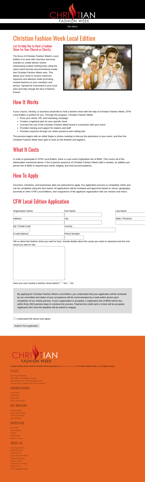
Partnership (15, 435)
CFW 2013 (15, 398)
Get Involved (19, 405)
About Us (17, 443)
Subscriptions (16, 430)
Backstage (17, 423)
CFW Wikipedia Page (19, 469)
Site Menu (72, 26)
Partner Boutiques (18, 458)
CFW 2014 (15, 395)
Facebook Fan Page (19, 463)
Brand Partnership (18, 413)
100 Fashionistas (17, 415)
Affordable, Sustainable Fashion (24, 378)
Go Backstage (16, 410)
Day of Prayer (16, 418)
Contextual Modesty (19, 376)
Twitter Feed (16, 466)
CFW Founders (17, 450)
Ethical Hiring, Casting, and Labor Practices (28, 383)
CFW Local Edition (18, 401)
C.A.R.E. (15, 370)
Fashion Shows (20, 388)
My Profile (15, 428)
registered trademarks (68, 366)
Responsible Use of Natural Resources (26, 381)
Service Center (17, 438)
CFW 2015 (15, 393)
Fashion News (16, 461)
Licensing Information (19, 456)
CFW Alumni (16, 453)
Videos (13, 433)
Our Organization (17, 448)
